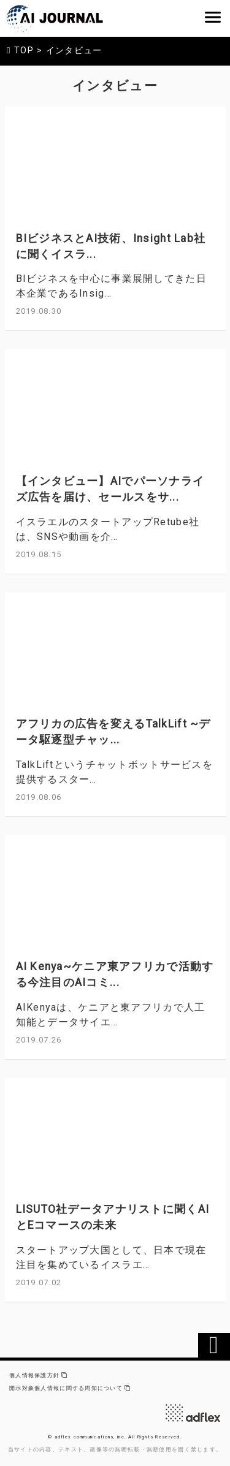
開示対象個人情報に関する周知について (70, 1388)
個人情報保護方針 (38, 1375)
